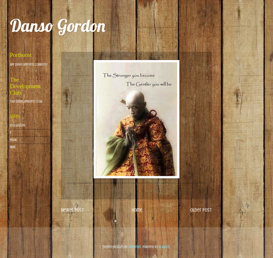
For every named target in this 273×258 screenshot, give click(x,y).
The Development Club (26, 102)
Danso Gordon (57, 25)
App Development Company (28, 65)
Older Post (201, 210)
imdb (13, 140)
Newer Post (72, 210)
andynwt (134, 247)
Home (137, 210)
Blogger (164, 247)
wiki (12, 147)
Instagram (17, 125)
